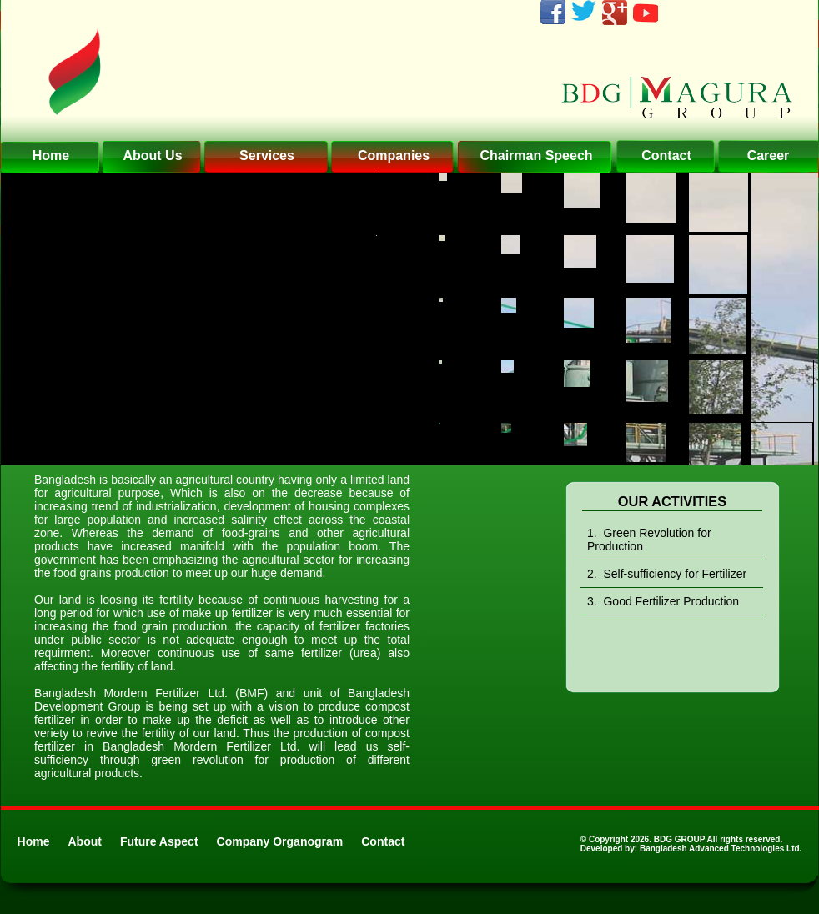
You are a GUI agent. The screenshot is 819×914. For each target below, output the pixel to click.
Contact (382, 841)
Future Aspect (159, 841)
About (85, 841)
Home (34, 841)
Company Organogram (280, 841)
